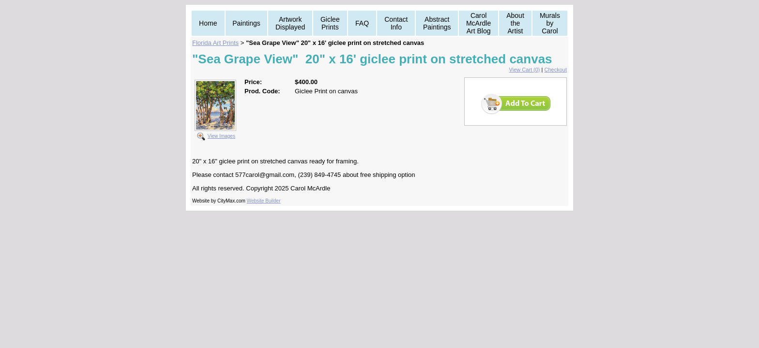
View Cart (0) (524, 69)
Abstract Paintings (437, 23)
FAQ (362, 23)
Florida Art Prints (215, 42)
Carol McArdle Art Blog (478, 23)
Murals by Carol (550, 23)
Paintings (246, 23)
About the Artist (515, 23)
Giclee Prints (330, 23)
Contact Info (396, 23)
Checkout (556, 69)
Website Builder (264, 200)
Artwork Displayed (290, 23)
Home (208, 23)
